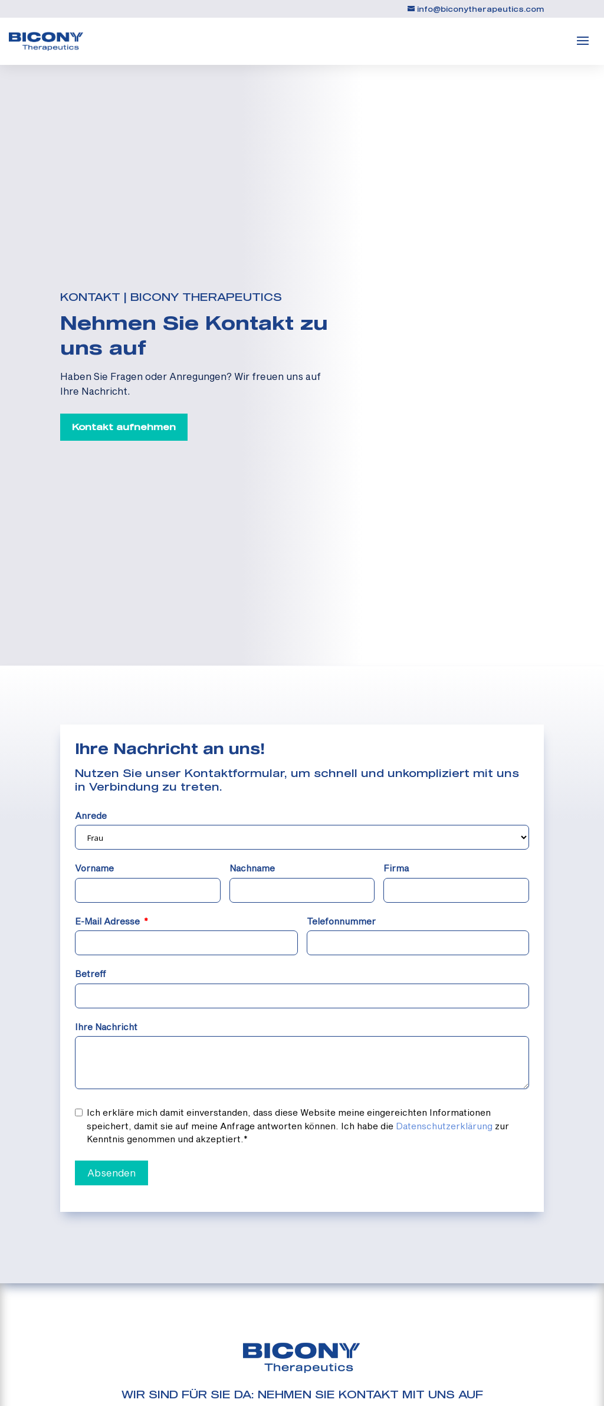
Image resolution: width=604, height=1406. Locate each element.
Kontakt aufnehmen (124, 426)
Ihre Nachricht (106, 1026)
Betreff (90, 973)
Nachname (252, 868)
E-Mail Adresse (107, 921)
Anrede (91, 815)
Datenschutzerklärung (444, 1125)
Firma (396, 868)
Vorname (94, 868)
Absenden (111, 1172)
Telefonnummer (341, 921)
